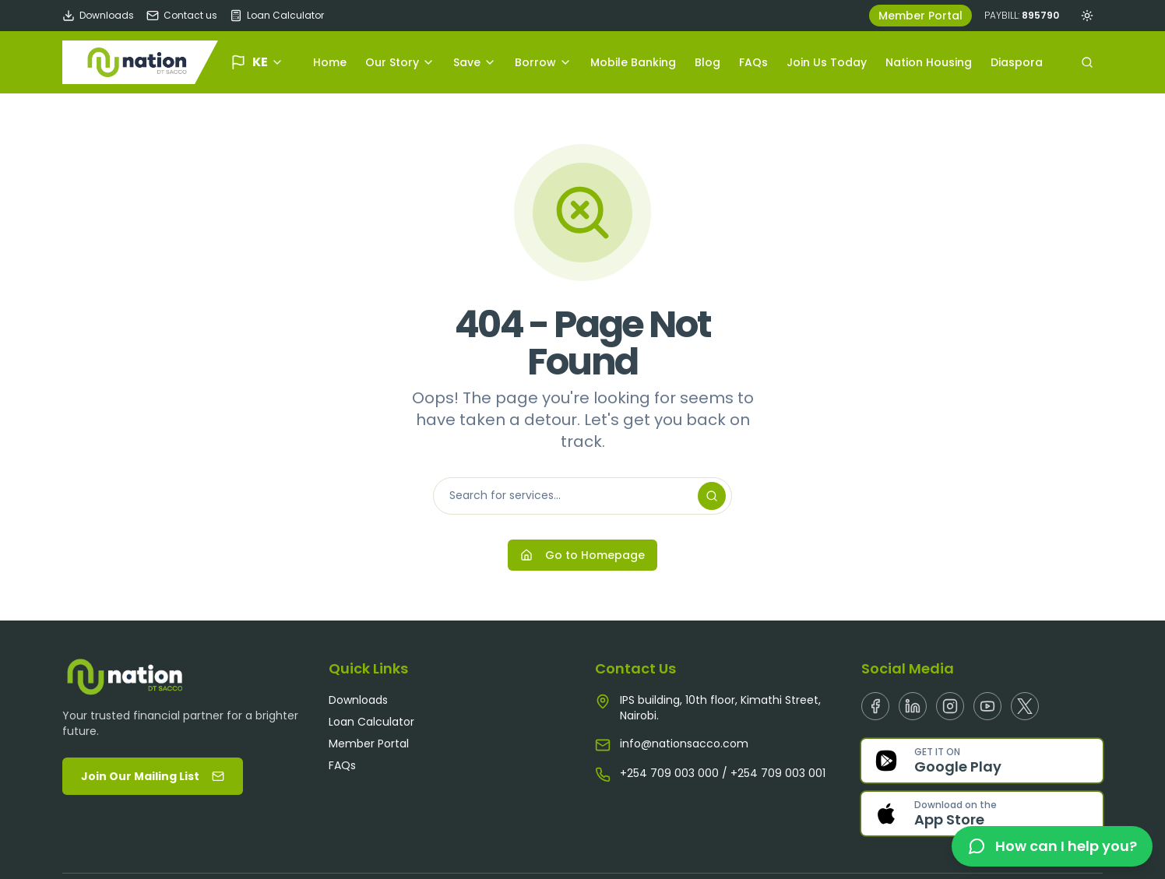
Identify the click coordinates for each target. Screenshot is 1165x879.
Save (474, 62)
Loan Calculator (277, 15)
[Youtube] (987, 706)
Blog (707, 62)
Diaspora (1017, 62)
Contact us (181, 15)
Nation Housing (928, 62)
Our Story (400, 62)
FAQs (753, 62)
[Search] (712, 496)
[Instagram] (950, 706)
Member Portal (920, 15)
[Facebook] (875, 706)
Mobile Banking (633, 62)
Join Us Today (827, 62)
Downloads (98, 15)
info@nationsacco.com (684, 743)
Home (330, 62)
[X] (1025, 706)
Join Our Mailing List (152, 776)
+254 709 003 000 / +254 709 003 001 (722, 773)
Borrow (543, 62)
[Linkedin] (913, 706)
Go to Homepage (582, 555)
